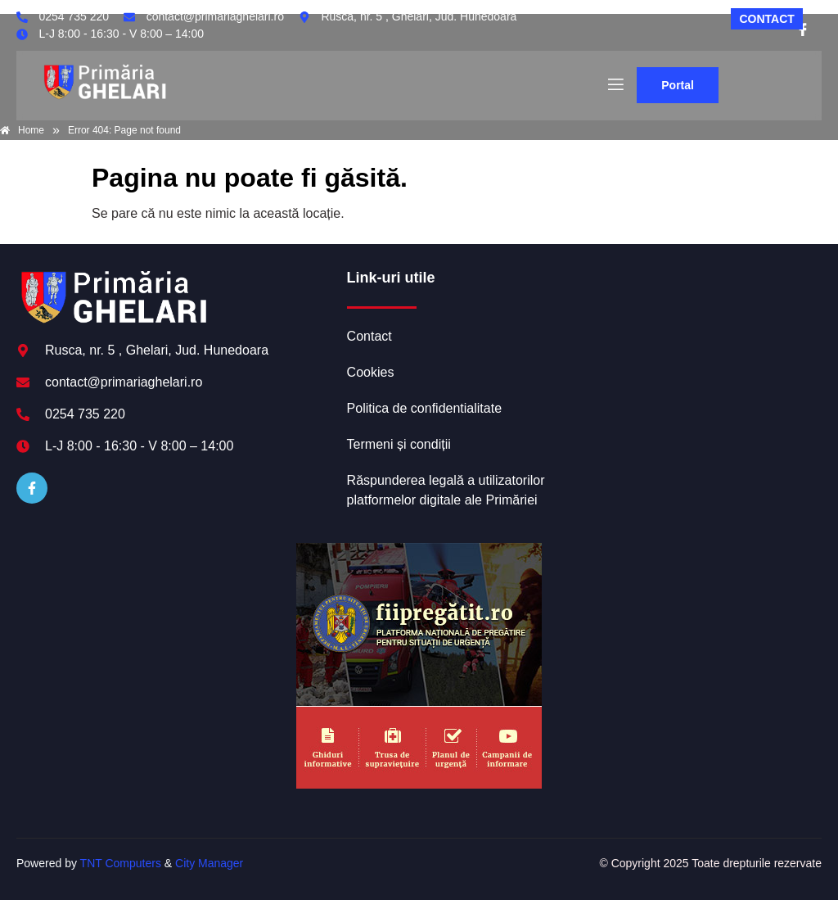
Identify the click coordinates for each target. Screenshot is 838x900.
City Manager (209, 863)
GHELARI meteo (702, 330)
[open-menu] (615, 85)
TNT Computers (120, 863)
